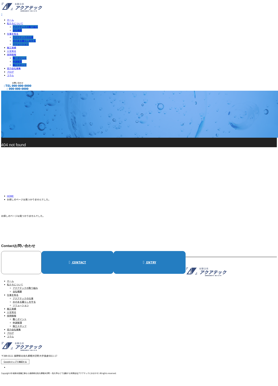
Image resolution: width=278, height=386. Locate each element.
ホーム (10, 20)
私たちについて (15, 24)
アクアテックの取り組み (25, 27)
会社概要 (17, 31)
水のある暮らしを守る (24, 41)
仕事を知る (12, 34)
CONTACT (11, 93)
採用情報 (11, 55)
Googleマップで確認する (15, 362)
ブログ (10, 72)
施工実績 (11, 48)
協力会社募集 (14, 69)
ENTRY (149, 263)
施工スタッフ (20, 65)
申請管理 (17, 62)
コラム (10, 76)
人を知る (11, 52)
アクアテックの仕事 (23, 38)
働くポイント (20, 59)
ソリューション (21, 45)
